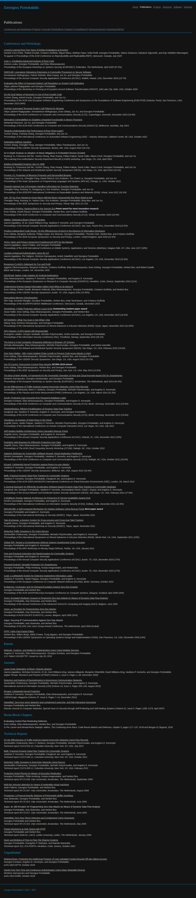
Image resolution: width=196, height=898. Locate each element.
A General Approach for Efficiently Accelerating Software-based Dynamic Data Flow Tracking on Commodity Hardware (60, 487)
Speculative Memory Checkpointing (21, 298)
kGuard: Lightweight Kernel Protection (22, 691)
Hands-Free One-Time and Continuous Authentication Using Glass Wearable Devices (44, 870)
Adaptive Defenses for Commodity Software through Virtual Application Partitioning (43, 453)
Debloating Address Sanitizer (18, 142)
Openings (167, 7)
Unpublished (81, 29)
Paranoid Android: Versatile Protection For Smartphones (30, 564)
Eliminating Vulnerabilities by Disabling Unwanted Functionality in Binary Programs (43, 119)
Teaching (187, 7)
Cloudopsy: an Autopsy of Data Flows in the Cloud (28, 420)
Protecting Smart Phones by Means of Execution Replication (32, 773)
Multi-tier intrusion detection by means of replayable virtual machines (36, 784)
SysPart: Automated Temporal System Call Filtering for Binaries (34, 108)
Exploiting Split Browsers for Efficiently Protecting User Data (32, 442)
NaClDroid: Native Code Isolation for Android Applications (31, 275)
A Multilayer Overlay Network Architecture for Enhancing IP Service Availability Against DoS (47, 498)
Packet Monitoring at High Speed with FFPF (25, 829)
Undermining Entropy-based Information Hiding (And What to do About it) (38, 286)
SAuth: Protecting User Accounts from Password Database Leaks (35, 398)
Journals (46, 29)
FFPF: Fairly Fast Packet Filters (19, 631)
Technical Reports (96, 29)
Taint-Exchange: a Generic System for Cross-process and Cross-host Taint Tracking (43, 520)
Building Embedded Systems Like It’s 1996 (24, 164)
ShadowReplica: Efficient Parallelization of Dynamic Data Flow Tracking (38, 409)
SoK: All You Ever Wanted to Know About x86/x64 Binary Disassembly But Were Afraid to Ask (48, 197)
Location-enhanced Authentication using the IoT (26, 253)
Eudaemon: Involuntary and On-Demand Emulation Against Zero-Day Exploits (41, 587)
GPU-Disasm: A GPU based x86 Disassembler (26, 331)
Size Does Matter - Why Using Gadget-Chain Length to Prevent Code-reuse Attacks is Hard (47, 353)
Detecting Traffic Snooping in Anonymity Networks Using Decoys (34, 762)
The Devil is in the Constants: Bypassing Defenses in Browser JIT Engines (39, 342)
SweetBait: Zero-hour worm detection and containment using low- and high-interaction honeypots (50, 702)
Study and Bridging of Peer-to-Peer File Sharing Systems (31, 840)
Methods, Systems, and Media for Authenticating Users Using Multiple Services (41, 650)
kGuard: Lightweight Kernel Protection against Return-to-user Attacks (37, 464)
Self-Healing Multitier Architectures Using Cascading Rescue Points (36, 431)
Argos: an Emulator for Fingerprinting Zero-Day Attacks (30, 609)
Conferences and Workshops (18, 29)
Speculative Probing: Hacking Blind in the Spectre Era (29, 208)
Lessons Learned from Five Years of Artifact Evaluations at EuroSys (36, 50)
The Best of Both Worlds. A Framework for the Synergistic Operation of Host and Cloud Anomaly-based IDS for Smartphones (63, 375)
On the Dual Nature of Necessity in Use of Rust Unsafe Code (33, 94)
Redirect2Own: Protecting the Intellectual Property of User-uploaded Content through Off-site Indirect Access (55, 859)
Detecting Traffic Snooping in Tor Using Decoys (26, 531)
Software (177, 7)
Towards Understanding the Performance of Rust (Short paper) (34, 131)
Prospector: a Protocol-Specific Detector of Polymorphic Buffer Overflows (38, 795)
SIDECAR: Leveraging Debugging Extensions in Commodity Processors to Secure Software (47, 72)
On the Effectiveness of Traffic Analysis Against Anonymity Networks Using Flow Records (46, 386)
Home (135, 7)
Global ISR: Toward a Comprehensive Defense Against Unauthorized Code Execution (44, 542)
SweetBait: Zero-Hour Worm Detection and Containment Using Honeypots (39, 818)
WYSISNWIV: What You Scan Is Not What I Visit (27, 320)
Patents (36, 29)
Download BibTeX (115, 29)
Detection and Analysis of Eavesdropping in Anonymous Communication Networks (43, 680)
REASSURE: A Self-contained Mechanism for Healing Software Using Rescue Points (44, 509)
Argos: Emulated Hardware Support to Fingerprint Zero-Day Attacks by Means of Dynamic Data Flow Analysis (56, 598)
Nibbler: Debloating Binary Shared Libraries (24, 220)
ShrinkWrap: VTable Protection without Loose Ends (28, 309)
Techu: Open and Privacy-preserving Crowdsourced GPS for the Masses (38, 242)
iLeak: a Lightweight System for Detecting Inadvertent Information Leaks (38, 576)
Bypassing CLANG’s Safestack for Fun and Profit (27, 264)
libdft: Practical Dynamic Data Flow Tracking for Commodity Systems (36, 475)
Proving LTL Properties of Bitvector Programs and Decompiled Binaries (37, 175)
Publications (146, 7)
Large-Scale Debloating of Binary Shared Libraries (28, 669)
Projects (157, 7)
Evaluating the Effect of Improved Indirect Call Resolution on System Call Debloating (44, 83)
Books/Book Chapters (62, 29)
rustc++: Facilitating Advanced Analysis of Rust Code (29, 61)
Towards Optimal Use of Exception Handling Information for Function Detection (41, 186)
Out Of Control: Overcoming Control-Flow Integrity (27, 364)
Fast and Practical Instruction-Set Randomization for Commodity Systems (39, 553)
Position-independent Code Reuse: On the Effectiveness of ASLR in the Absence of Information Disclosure (54, 231)
